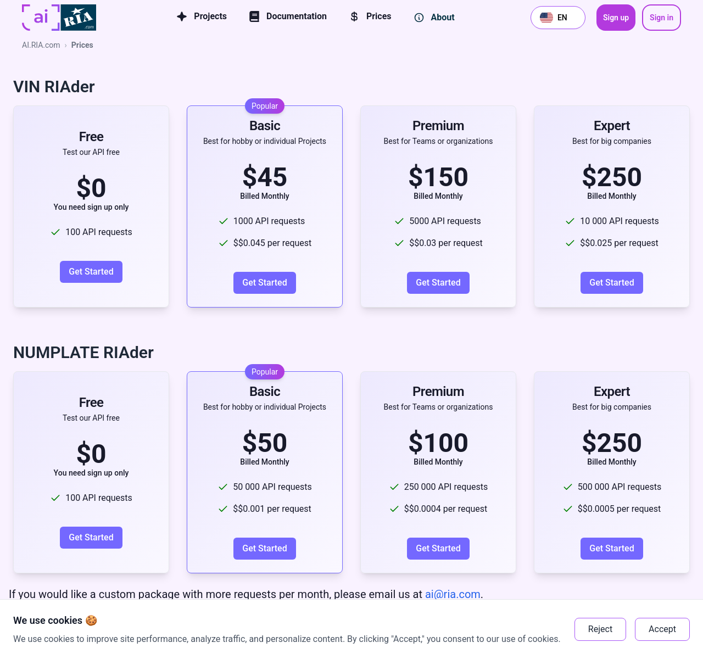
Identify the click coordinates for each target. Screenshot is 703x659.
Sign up (616, 17)
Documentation (288, 16)
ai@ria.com (451, 594)
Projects (201, 16)
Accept (662, 629)
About (434, 17)
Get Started (91, 271)
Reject (600, 629)
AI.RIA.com (41, 45)
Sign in (661, 17)
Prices (370, 16)
